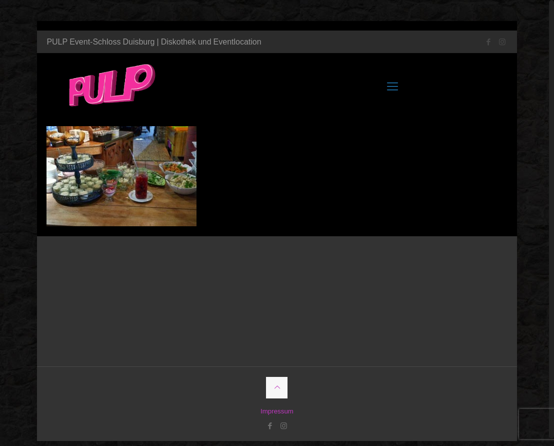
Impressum (277, 402)
